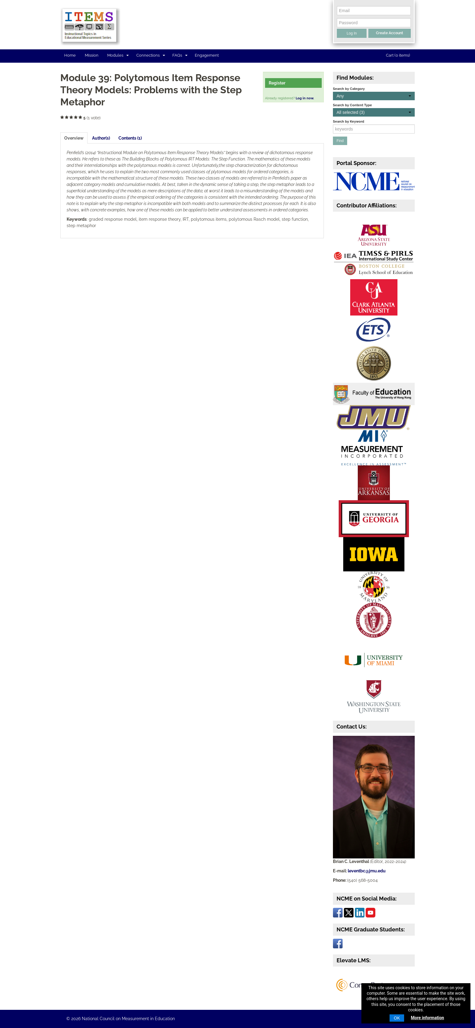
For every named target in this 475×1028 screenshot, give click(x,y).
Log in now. (305, 98)
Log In (352, 33)
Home (70, 55)
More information (427, 1017)
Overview (74, 138)
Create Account (389, 33)
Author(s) (101, 138)
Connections (150, 55)
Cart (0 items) (398, 55)
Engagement (207, 55)
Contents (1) (130, 138)
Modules (118, 55)
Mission (91, 55)
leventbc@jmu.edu (367, 870)
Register (277, 83)
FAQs (180, 55)
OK (397, 1018)
